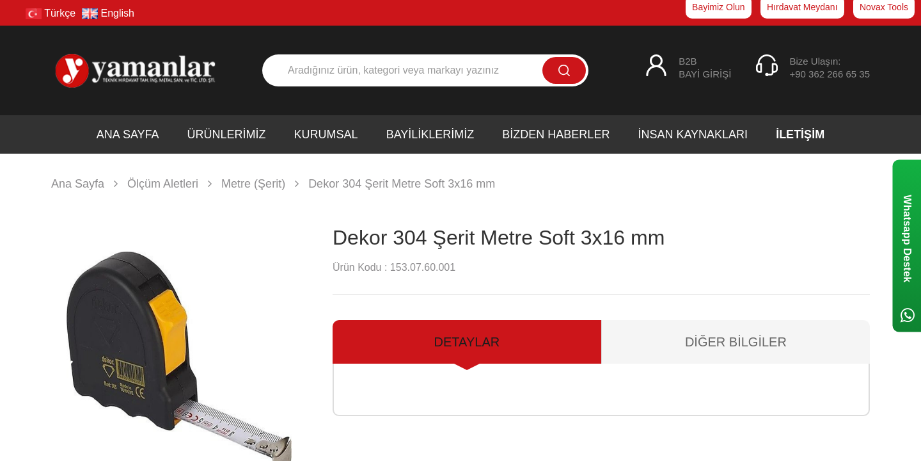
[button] (292, 374)
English (108, 13)
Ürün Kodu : (360, 267)
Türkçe (50, 13)
